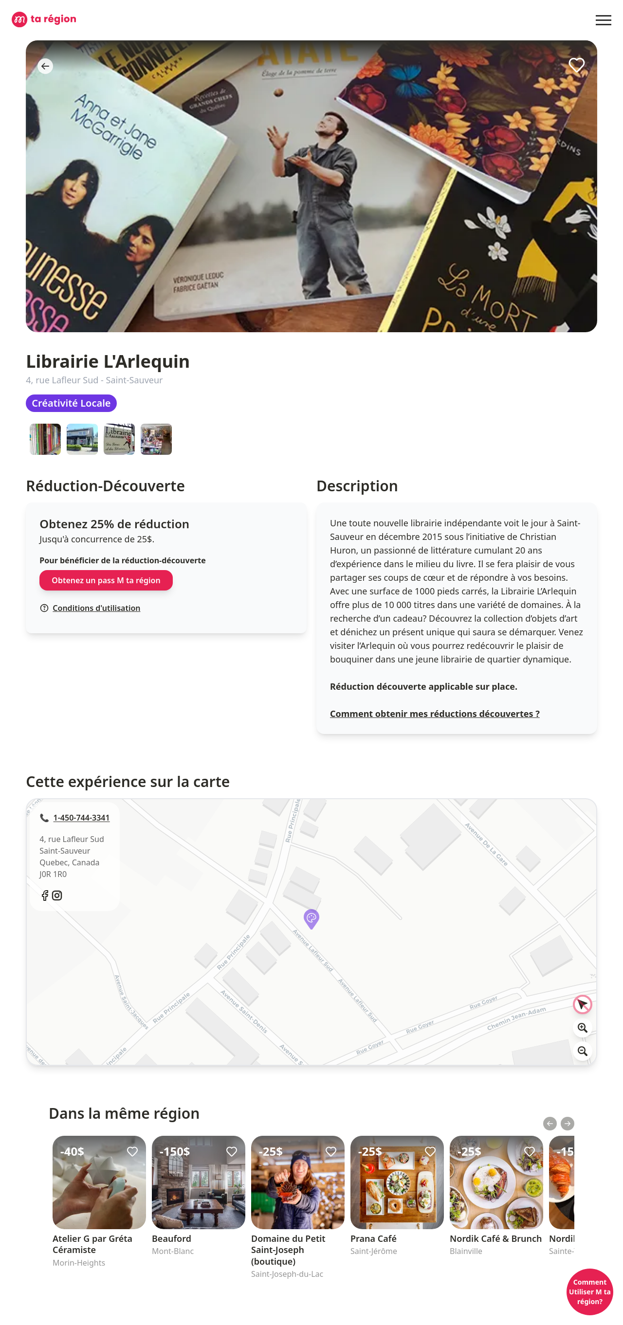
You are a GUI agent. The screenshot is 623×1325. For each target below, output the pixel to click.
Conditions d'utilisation (90, 608)
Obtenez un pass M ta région (106, 580)
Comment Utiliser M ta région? (590, 1291)
